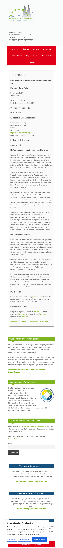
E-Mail (10, 443)
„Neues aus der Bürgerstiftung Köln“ (34, 426)
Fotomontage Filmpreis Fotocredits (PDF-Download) (29, 322)
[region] (26, 532)
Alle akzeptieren (39, 539)
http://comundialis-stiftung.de (21, 133)
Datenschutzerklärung (16, 439)
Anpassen (12, 539)
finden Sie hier (37, 297)
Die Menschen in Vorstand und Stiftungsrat (31, 481)
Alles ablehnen (25, 539)
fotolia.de (37, 312)
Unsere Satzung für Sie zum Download (31, 509)
